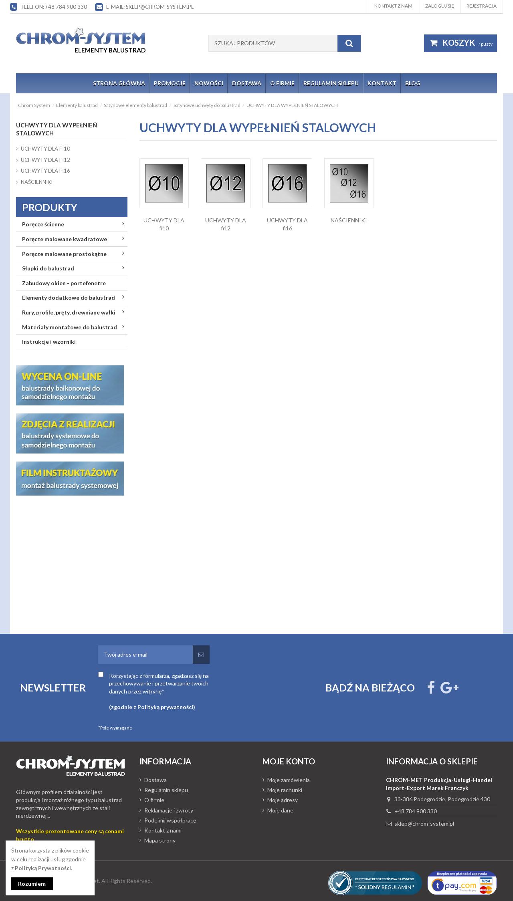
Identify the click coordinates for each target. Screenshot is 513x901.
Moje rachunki (284, 789)
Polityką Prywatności (43, 868)
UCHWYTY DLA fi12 (45, 160)
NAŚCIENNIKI (349, 220)
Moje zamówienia (288, 779)
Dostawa (155, 779)
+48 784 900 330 (415, 811)
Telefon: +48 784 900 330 (53, 7)
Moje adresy (282, 799)
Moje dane (280, 810)
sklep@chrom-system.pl (424, 823)
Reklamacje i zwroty (168, 810)
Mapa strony (160, 840)
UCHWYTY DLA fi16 (45, 170)
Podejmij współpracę (170, 820)
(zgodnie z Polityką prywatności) (152, 706)
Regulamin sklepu (166, 789)
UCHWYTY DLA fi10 (45, 148)
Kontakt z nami (394, 6)
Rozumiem (32, 883)
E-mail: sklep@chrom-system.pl (150, 7)
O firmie (154, 799)
